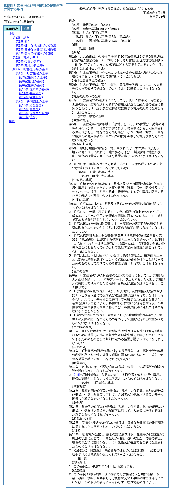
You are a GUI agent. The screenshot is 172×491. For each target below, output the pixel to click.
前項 (77, 374)
